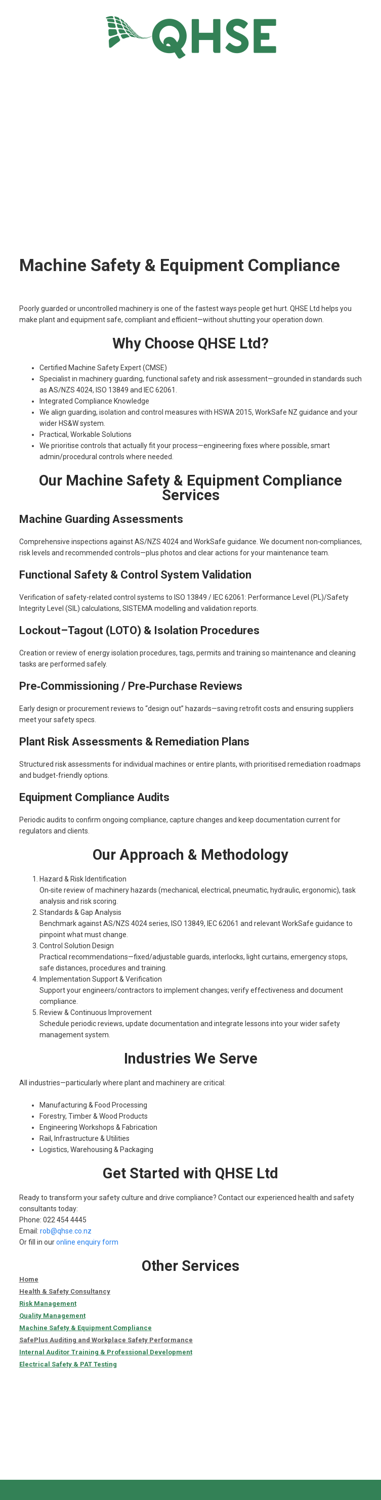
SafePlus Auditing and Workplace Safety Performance (106, 1340)
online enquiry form (87, 1242)
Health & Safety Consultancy (64, 1291)
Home (28, 1279)
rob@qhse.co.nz (66, 1231)
